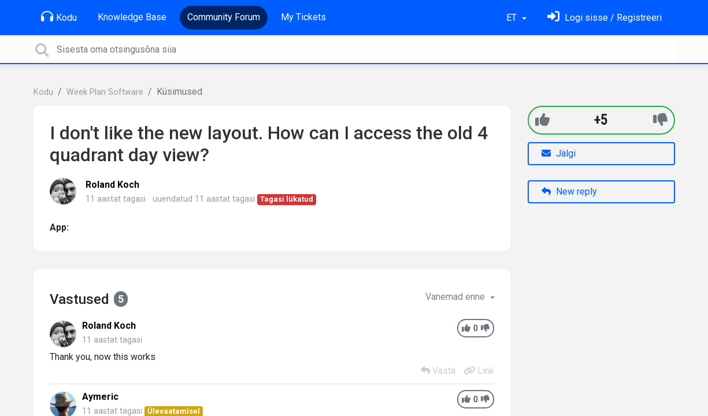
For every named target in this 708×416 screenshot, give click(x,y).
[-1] (660, 120)
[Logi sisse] (604, 17)
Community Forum (223, 17)
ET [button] (512, 17)
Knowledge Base (132, 17)
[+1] (542, 120)
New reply (569, 191)
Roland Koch (112, 184)
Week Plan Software (104, 92)
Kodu (59, 16)
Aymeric (100, 396)
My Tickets (303, 17)
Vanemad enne (456, 296)
